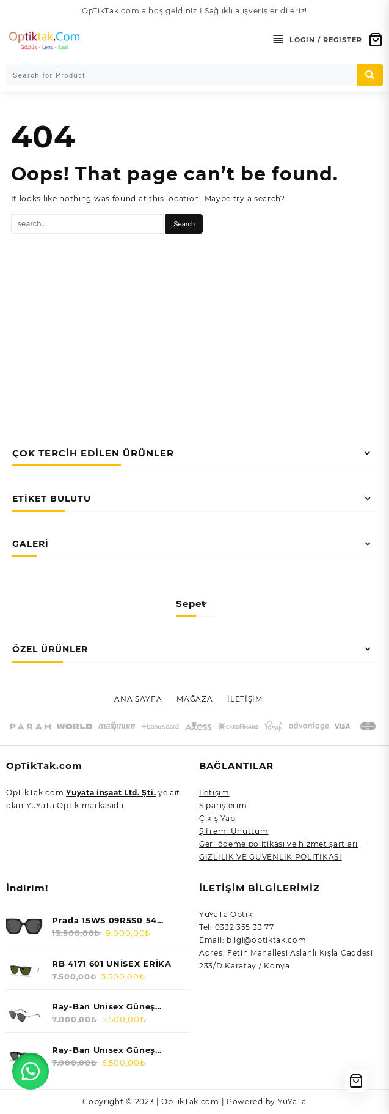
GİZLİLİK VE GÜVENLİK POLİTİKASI (270, 856)
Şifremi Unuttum (234, 831)
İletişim (214, 792)
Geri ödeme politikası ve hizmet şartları (278, 843)
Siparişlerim (223, 805)
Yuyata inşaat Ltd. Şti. (111, 792)
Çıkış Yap (217, 818)
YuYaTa (292, 1101)
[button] (30, 1071)
